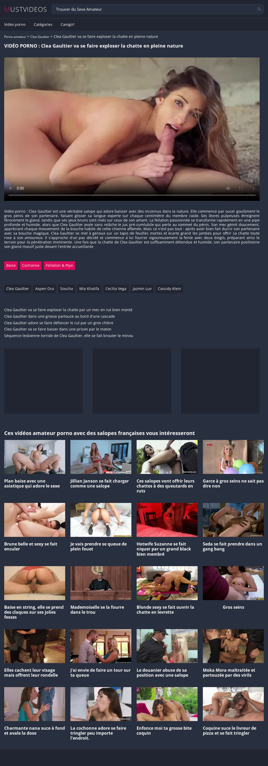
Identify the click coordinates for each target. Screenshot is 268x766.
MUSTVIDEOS (25, 9)
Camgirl (67, 24)
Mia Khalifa (89, 288)
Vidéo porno (14, 24)
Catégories (43, 24)
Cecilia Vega (115, 288)
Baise (11, 265)
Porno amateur (15, 36)
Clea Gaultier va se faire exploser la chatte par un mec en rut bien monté (68, 310)
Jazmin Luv (142, 288)
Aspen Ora (44, 288)
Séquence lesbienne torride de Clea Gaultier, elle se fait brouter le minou (68, 336)
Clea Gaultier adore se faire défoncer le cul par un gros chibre (58, 323)
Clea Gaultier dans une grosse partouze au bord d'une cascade (59, 316)
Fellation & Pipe (59, 265)
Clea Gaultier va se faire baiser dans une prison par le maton (57, 329)
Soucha (66, 288)
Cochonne (31, 265)
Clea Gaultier (39, 36)
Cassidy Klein (169, 288)
